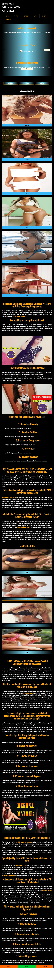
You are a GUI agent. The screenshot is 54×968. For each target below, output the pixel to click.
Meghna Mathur (8, 3)
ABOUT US (16, 16)
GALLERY (44, 16)
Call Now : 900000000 (11, 7)
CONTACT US (8, 19)
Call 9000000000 (9, 966)
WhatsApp (27, 966)
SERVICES (26, 16)
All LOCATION (42, 83)
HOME (7, 16)
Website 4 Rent (8, 11)
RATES (35, 16)
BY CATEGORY (11, 83)
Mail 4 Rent (45, 966)
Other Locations (26, 83)
